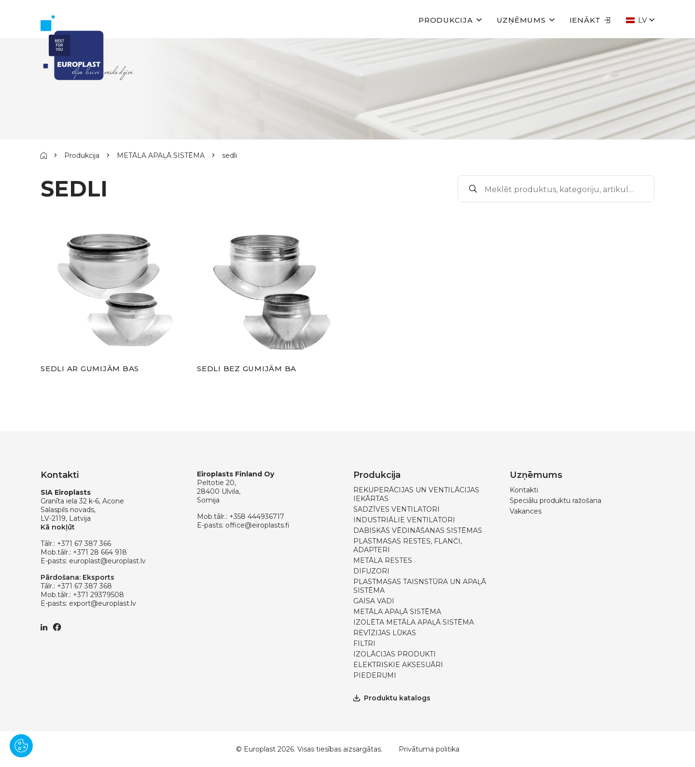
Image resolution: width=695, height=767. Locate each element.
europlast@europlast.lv (107, 561)
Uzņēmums (521, 20)
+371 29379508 (98, 594)
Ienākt (590, 20)
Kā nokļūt (58, 527)
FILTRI (364, 643)
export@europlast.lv (102, 603)
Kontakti (524, 490)
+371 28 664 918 (100, 552)
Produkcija (445, 20)
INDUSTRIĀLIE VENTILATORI (404, 520)
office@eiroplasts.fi (257, 525)
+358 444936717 (256, 516)
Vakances (526, 511)
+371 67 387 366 (84, 543)
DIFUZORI (371, 571)
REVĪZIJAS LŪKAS (384, 632)
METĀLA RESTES (382, 560)
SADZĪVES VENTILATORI (396, 509)
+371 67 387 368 (84, 586)
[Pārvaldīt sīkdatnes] (21, 745)
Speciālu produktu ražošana (555, 500)
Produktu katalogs (392, 698)
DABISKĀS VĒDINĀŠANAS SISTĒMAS (417, 530)
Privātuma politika (429, 749)
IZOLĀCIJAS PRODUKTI (394, 654)
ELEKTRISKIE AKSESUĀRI (398, 664)
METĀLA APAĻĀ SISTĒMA (161, 155)
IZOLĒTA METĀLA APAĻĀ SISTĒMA (413, 622)
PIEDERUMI (374, 675)
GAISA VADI (373, 601)
